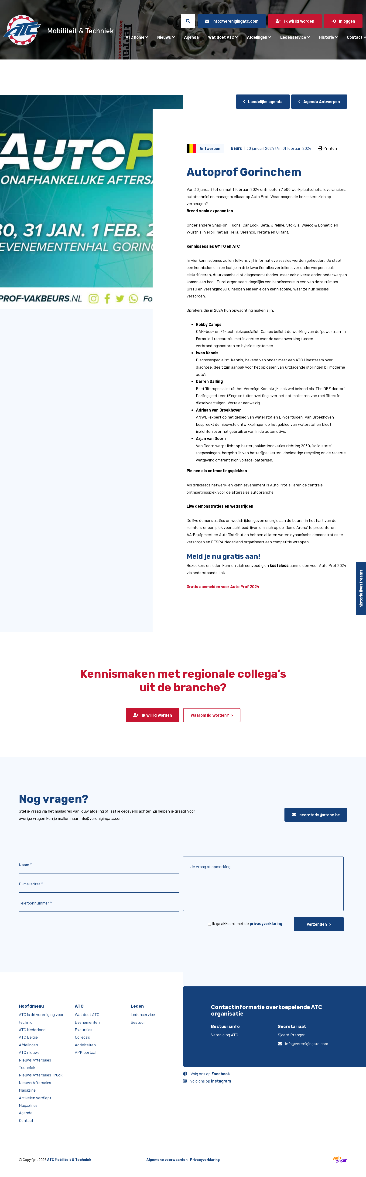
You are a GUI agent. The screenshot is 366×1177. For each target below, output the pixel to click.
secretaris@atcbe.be (316, 814)
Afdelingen (257, 37)
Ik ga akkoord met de (247, 923)
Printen (327, 148)
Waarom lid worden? (210, 715)
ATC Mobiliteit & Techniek (69, 1159)
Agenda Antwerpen (319, 101)
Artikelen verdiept (35, 1097)
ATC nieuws (29, 1052)
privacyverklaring (266, 923)
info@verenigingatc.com (306, 1043)
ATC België (28, 1037)
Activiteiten (85, 1044)
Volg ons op (206, 1073)
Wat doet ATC (221, 37)
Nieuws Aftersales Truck (40, 1074)
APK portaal (85, 1052)
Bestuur (138, 1022)
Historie (326, 37)
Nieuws (164, 37)
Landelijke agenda (263, 101)
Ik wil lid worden (152, 715)
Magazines (28, 1105)
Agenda (191, 37)
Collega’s (82, 1037)
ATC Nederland (32, 1029)
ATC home (135, 37)
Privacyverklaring (205, 1159)
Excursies (83, 1029)
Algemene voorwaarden (167, 1159)
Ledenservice (293, 37)
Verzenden (317, 924)
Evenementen (87, 1022)
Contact (26, 1120)
